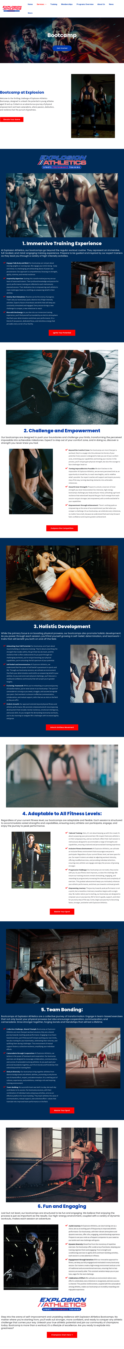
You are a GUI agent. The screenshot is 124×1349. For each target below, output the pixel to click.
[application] (46, 4)
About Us (100, 4)
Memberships (66, 4)
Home (31, 4)
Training (54, 4)
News (109, 4)
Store (117, 4)
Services (42, 4)
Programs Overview (84, 4)
